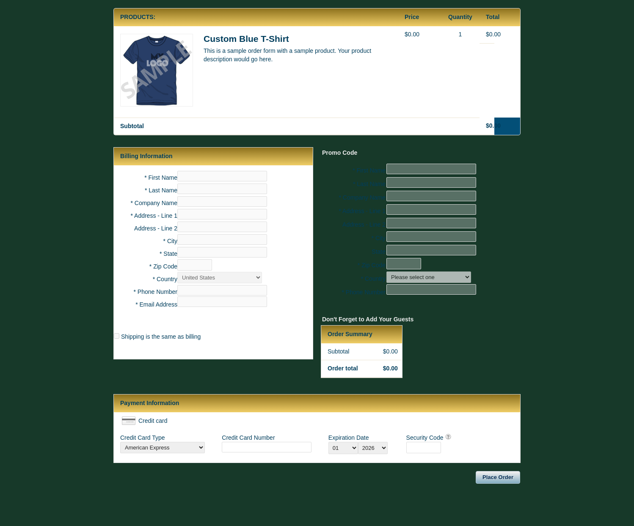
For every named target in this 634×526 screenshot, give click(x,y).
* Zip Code (163, 266)
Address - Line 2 (155, 228)
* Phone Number (364, 292)
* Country (165, 279)
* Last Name (161, 190)
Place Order (497, 477)
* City (170, 241)
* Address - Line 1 (153, 215)
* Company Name (154, 203)
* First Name (160, 177)
